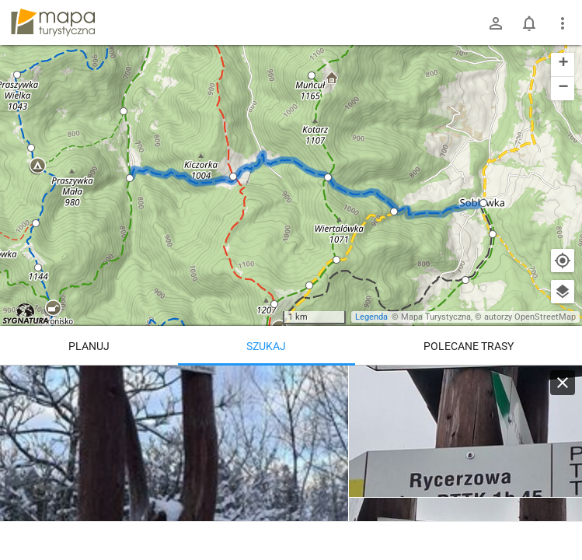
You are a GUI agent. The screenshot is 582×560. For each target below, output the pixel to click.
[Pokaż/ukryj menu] (562, 23)
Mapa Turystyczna (436, 317)
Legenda (371, 317)
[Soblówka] (465, 432)
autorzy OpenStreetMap (530, 317)
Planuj (89, 346)
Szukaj (266, 346)
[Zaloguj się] (495, 23)
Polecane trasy (468, 346)
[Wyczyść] (562, 382)
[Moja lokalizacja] (562, 260)
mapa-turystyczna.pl (53, 22)
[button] (37, 166)
